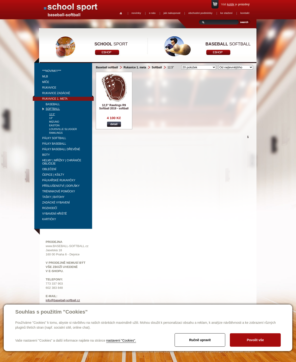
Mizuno (54, 121)
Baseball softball (107, 67)
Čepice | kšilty (53, 174)
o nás (152, 13)
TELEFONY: (54, 279)
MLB (45, 76)
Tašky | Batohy (53, 197)
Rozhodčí (49, 208)
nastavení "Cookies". (121, 340)
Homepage (121, 13)
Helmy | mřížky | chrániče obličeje (61, 162)
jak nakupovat (171, 13)
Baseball (53, 104)
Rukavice (49, 87)
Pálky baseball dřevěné (61, 149)
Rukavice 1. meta (55, 98)
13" (51, 118)
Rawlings (56, 132)
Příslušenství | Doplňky (61, 185)
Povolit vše (255, 340)
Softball (53, 109)
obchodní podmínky (200, 13)
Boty (46, 154)
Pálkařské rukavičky (58, 180)
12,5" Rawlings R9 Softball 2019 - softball (114, 107)
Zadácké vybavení (56, 202)
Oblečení (49, 169)
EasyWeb (169, 351)
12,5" (52, 114)
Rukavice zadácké (56, 93)
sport (111, 44)
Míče (45, 82)
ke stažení (226, 13)
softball (228, 44)
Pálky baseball (54, 143)
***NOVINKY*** (51, 71)
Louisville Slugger (63, 129)
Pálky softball (54, 138)
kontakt (244, 13)
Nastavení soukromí (243, 351)
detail (113, 124)
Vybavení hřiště (54, 213)
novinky (136, 13)
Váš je (235, 4)
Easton (54, 125)
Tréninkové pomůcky (58, 191)
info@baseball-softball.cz (63, 300)
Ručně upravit (200, 340)
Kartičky (49, 219)
